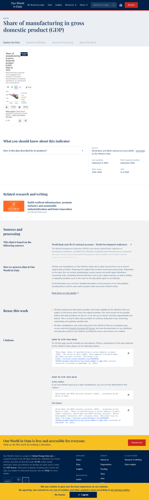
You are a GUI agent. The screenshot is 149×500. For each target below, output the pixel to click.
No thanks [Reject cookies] (60, 495)
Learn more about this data (67, 127)
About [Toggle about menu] (84, 5)
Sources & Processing (62, 42)
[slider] (21, 121)
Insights (58, 5)
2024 (104, 121)
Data (50, 5)
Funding (103, 471)
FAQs (47, 473)
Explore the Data (11, 42)
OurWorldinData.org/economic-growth (20, 130)
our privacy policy (120, 490)
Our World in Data (17, 5)
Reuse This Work (88, 42)
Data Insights (130, 467)
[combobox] (104, 5)
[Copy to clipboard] (125, 353)
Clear (140, 73)
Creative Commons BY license (82, 328)
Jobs (102, 481)
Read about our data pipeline (65, 293)
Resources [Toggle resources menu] (70, 5)
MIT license (11, 470)
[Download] (94, 128)
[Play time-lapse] (8, 121)
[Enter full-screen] (105, 128)
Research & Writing (35, 42)
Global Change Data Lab (42, 458)
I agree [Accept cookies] (83, 495)
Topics (78, 462)
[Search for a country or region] (127, 61)
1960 (14, 121)
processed (140, 151)
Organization (106, 467)
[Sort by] (125, 68)
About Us (104, 462)
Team (102, 476)
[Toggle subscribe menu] (121, 5)
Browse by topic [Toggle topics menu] (35, 5)
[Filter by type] (127, 114)
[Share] (100, 128)
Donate (131, 5)
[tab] (12, 70)
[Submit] (113, 5)
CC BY (38, 130)
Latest (78, 482)
